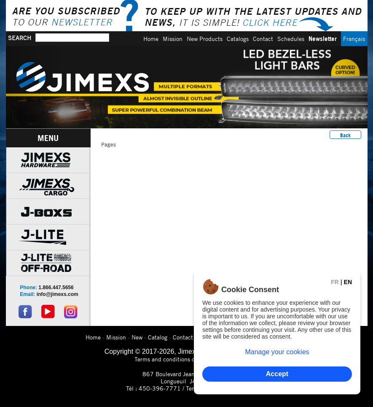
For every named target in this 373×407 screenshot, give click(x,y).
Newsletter (323, 39)
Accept (277, 373)
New (136, 337)
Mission (172, 38)
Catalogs (238, 38)
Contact (263, 38)
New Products (205, 38)
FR (335, 282)
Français (354, 38)
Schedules (290, 38)
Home (150, 38)
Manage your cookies (277, 351)
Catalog (157, 337)
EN (348, 282)
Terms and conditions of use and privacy (186, 359)
